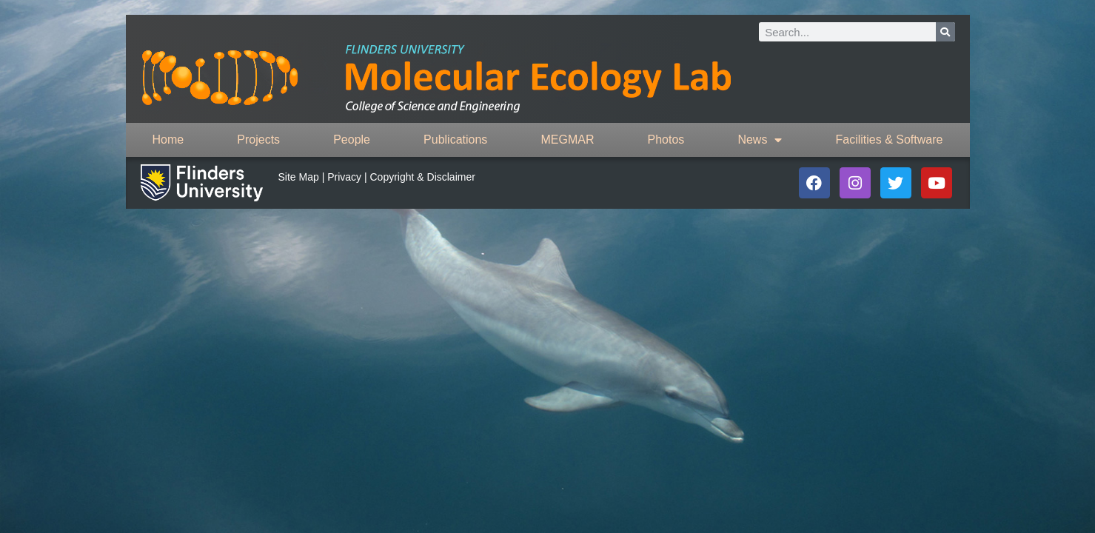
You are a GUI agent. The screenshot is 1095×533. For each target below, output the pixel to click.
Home (168, 139)
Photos (666, 139)
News (759, 140)
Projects (258, 139)
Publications (455, 139)
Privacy (344, 177)
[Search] (945, 31)
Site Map (298, 177)
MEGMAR (567, 139)
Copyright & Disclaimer (422, 177)
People (351, 139)
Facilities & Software (889, 139)
